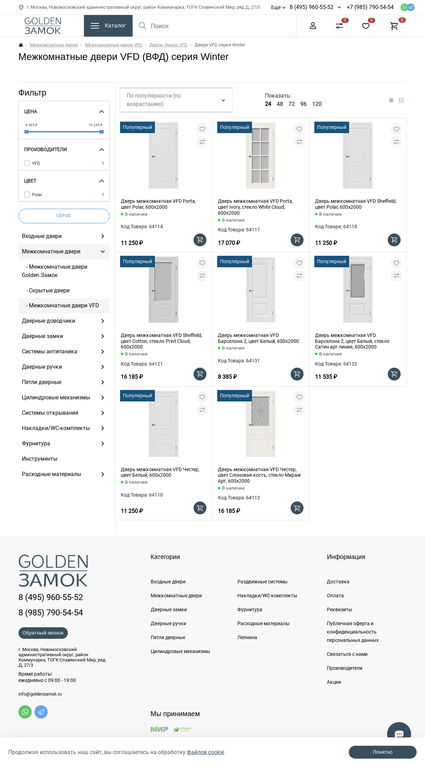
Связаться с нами (347, 654)
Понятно (383, 752)
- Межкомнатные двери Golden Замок (54, 270)
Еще (276, 7)
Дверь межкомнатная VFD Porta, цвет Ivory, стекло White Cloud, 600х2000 (255, 207)
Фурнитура (249, 609)
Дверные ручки (168, 623)
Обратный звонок (43, 633)
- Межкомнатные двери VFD (60, 305)
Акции (334, 682)
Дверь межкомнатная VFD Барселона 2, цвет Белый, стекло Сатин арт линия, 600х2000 (352, 341)
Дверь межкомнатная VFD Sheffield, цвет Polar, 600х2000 (355, 204)
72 (292, 104)
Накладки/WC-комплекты (267, 595)
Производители (344, 668)
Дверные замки (169, 609)
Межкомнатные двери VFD (113, 44)
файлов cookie (205, 752)
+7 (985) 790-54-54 (370, 7)
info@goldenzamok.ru (40, 694)
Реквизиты (339, 609)
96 (303, 104)
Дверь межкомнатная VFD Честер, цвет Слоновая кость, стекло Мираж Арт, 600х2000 (259, 475)
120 (317, 104)
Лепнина (247, 637)
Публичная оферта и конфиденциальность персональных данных (353, 632)
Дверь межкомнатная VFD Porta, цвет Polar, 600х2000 (158, 204)
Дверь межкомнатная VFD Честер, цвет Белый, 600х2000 (160, 472)
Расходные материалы (263, 623)
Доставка (338, 581)
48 (280, 104)
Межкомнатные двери (54, 44)
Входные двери (168, 581)
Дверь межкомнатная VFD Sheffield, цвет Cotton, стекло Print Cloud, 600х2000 (161, 341)
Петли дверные (168, 637)
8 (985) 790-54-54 (50, 613)
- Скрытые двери (46, 290)
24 (268, 104)
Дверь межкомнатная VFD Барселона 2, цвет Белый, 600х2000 (258, 338)
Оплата (335, 595)
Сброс (63, 215)
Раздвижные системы (262, 581)
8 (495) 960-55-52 (311, 7)
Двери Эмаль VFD (168, 44)
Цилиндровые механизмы (180, 651)
